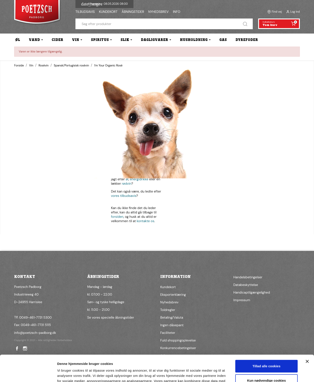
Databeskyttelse (245, 285)
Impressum (241, 300)
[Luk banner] (307, 336)
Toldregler (167, 310)
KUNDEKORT (108, 12)
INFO (176, 12)
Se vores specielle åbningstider (110, 317)
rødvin (126, 183)
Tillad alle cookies (266, 341)
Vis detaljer (66, 373)
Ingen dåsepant (172, 325)
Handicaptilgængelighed (251, 292)
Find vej (277, 12)
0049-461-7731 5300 (35, 317)
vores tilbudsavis (123, 196)
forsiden (117, 217)
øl (127, 179)
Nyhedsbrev (169, 302)
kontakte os (145, 221)
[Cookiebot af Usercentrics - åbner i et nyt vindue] (28, 373)
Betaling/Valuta (171, 317)
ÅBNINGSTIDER (133, 12)
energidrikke (139, 179)
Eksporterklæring (173, 294)
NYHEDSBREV (158, 12)
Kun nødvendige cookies (266, 355)
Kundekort (168, 287)
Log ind (295, 12)
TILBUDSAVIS (85, 12)
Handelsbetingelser (247, 277)
